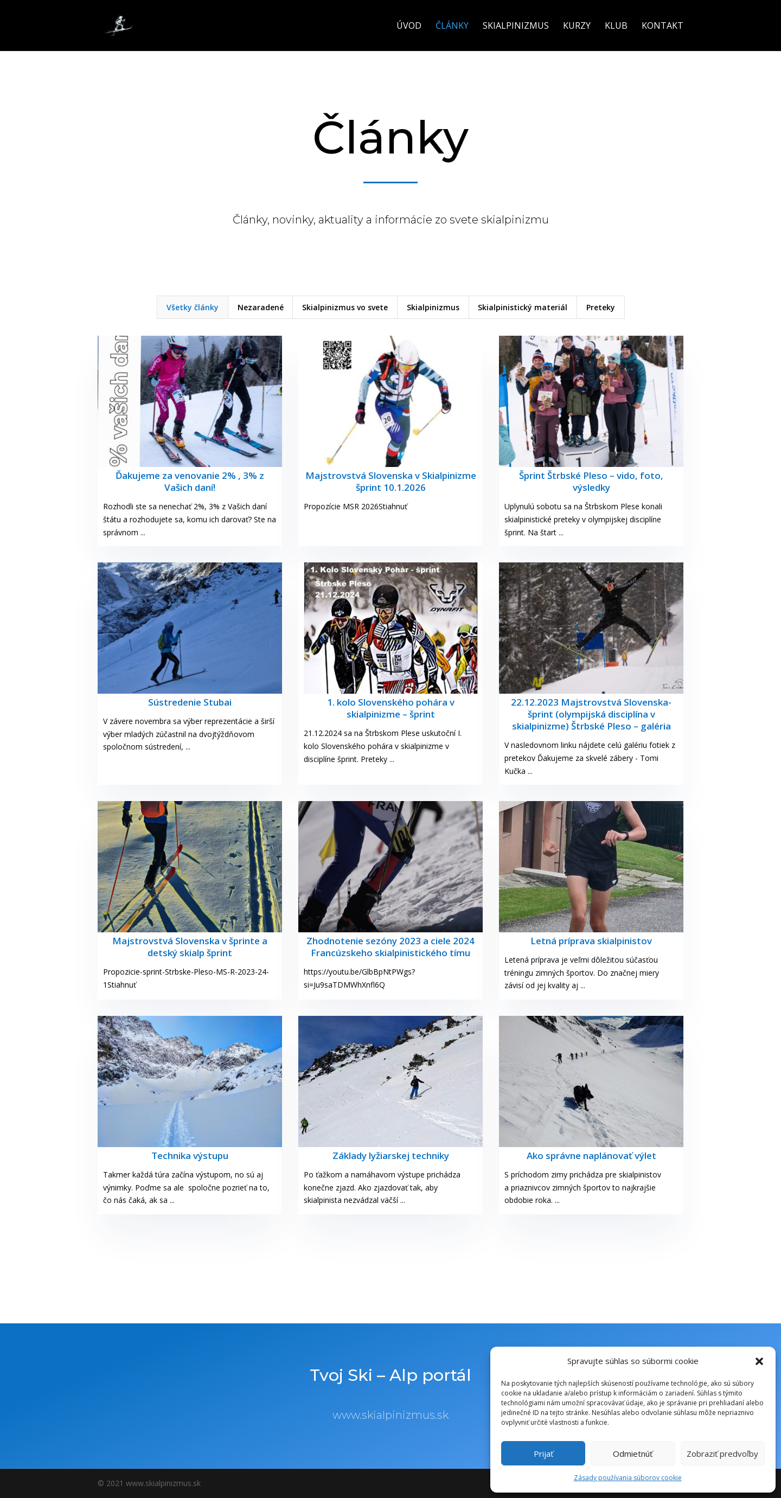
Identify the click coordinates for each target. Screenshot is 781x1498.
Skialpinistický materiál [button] (522, 307)
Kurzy (577, 26)
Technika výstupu (189, 1155)
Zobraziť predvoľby (722, 1453)
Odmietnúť (632, 1453)
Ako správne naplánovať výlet (591, 1155)
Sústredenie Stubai (190, 702)
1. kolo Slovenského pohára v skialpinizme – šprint (390, 708)
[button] (759, 1361)
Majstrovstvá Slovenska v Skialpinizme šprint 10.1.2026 (390, 481)
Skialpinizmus (516, 26)
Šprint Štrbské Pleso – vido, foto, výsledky (591, 481)
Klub (616, 26)
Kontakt (662, 26)
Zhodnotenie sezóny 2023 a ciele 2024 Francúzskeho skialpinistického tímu (390, 946)
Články (452, 26)
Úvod (408, 26)
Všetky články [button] (193, 307)
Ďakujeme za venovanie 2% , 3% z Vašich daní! (190, 481)
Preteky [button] (600, 307)
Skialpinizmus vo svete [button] (345, 307)
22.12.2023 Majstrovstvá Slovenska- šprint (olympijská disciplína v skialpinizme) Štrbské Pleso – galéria (591, 714)
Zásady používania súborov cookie (628, 1477)
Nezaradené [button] (261, 307)
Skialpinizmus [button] (433, 307)
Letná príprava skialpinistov (591, 940)
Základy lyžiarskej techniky (390, 1155)
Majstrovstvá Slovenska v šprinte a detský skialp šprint (189, 946)
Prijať (543, 1453)
